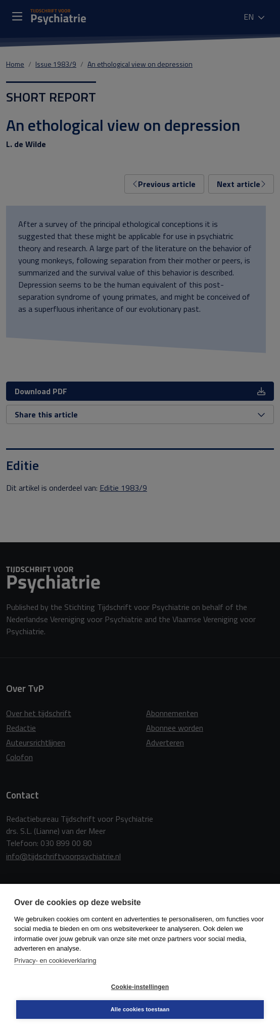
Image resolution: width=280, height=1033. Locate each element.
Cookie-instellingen (140, 987)
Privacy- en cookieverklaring (55, 960)
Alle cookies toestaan (140, 1009)
